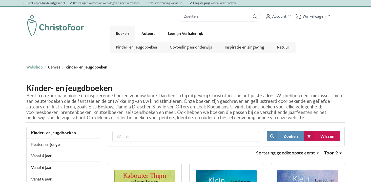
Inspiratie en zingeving (244, 47)
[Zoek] (216, 17)
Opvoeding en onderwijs (191, 47)
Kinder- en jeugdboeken (136, 47)
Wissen (319, 136)
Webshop (34, 67)
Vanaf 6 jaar (41, 167)
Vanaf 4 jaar (41, 155)
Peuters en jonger (46, 144)
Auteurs (148, 33)
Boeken (122, 33)
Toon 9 (333, 152)
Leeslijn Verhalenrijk (185, 33)
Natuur (283, 47)
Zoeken (282, 136)
